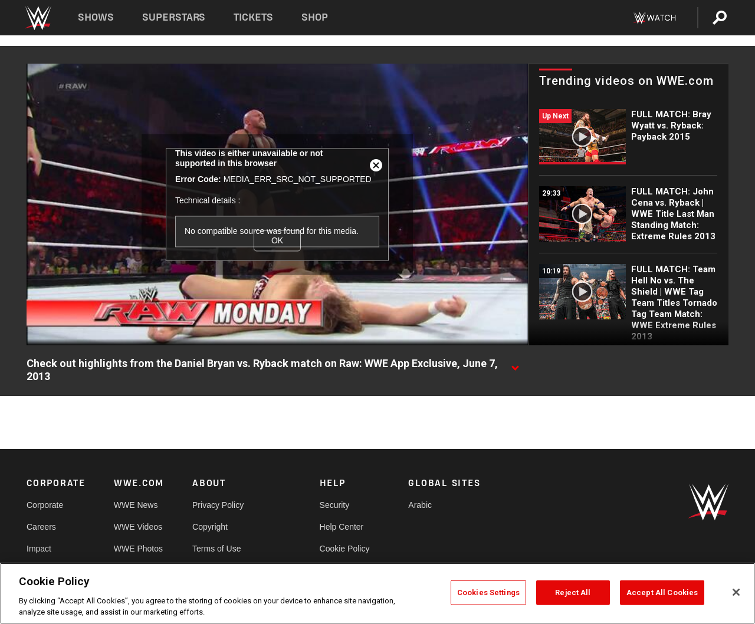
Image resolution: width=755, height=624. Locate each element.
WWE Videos (138, 526)
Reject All (572, 592)
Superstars (174, 17)
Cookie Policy (345, 548)
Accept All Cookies (662, 592)
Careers (41, 526)
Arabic (420, 505)
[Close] (736, 592)
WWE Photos (138, 548)
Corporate (45, 505)
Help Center (342, 526)
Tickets (253, 17)
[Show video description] (515, 364)
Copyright (210, 526)
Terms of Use (216, 548)
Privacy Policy (218, 505)
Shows (96, 17)
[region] (377, 593)
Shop (314, 17)
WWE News (136, 505)
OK (277, 240)
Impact (39, 548)
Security (335, 505)
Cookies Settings (488, 592)
